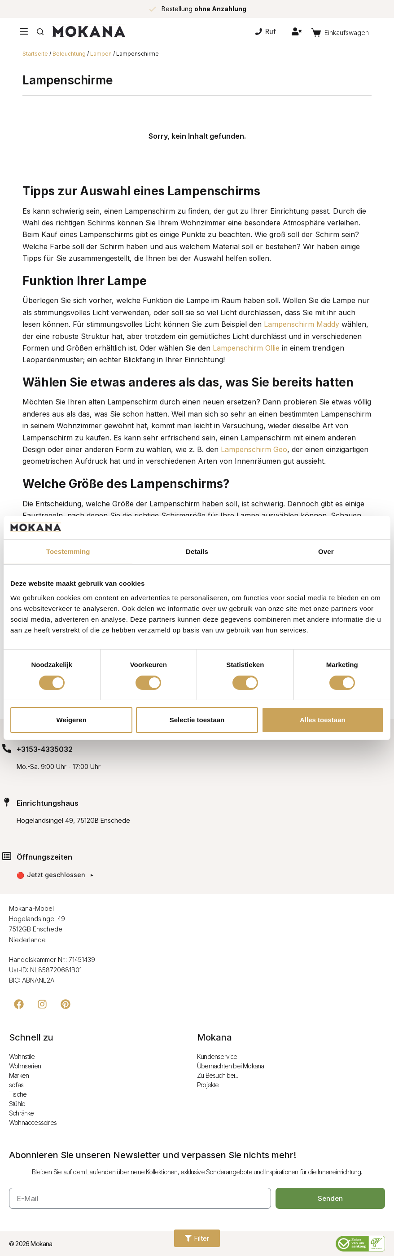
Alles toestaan (323, 720)
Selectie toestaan (197, 720)
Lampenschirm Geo (254, 449)
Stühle (17, 1103)
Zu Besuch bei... (217, 1075)
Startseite (35, 53)
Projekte (208, 1085)
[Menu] (24, 31)
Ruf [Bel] (265, 31)
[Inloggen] (297, 31)
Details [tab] (197, 551)
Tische (17, 1094)
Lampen (101, 53)
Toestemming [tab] (68, 551)
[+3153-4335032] (6, 748)
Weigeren (72, 720)
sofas (16, 1085)
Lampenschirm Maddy (301, 324)
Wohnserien (25, 1066)
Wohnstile (22, 1056)
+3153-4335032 (45, 749)
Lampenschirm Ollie (246, 347)
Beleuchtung (69, 53)
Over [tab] (326, 551)
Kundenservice (217, 1056)
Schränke (21, 1113)
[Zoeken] (40, 31)
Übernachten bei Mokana (230, 1066)
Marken (19, 1075)
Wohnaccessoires (33, 1122)
